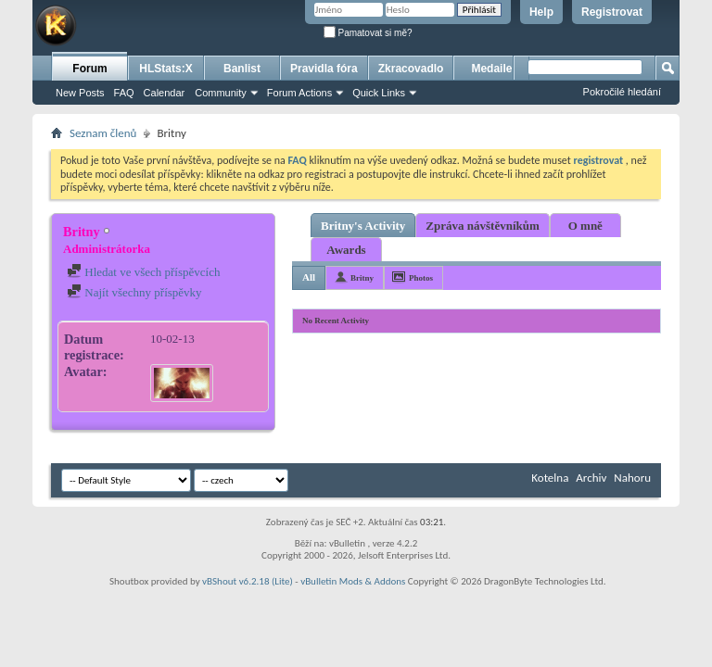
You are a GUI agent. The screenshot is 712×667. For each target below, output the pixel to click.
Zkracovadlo (411, 68)
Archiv (591, 478)
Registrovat (611, 12)
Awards (345, 250)
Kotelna (549, 478)
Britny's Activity (363, 226)
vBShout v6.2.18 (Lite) (247, 581)
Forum (89, 68)
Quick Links (378, 92)
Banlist (242, 68)
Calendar (164, 92)
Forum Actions (299, 92)
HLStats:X (165, 68)
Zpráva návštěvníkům (482, 226)
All (308, 277)
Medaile (491, 68)
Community (221, 92)
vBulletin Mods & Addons (352, 581)
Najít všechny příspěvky (134, 292)
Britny (362, 278)
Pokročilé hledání (622, 91)
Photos (421, 278)
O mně (585, 226)
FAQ (124, 92)
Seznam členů (103, 133)
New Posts (80, 92)
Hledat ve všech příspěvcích (143, 272)
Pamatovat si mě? (368, 33)
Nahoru (632, 478)
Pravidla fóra (324, 68)
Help (541, 12)
